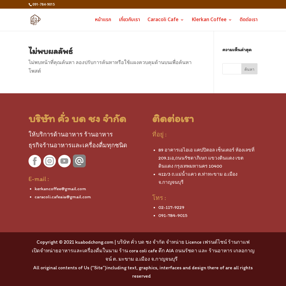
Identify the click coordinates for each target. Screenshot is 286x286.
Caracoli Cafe (162, 20)
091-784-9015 (172, 215)
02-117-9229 (171, 207)
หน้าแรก (103, 20)
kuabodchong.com (94, 242)
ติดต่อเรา (249, 20)
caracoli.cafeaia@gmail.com (63, 196)
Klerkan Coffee (209, 20)
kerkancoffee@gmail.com (60, 188)
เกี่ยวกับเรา (129, 20)
